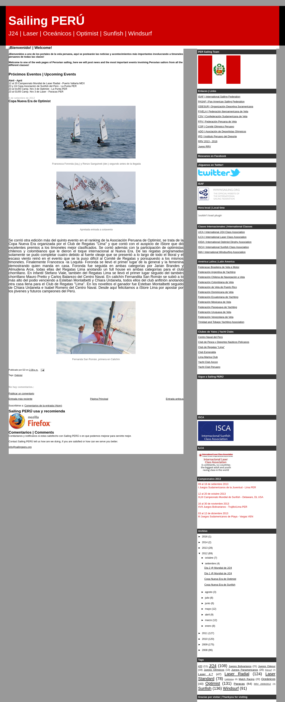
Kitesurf (268, 670)
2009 (205, 644)
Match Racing (247, 679)
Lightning (229, 679)
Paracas (239, 683)
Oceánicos (268, 679)
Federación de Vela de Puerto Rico (217, 287)
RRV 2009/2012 (262, 684)
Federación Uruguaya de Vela (214, 312)
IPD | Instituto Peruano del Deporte (217, 136)
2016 (205, 536)
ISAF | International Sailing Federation (219, 96)
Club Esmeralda (207, 352)
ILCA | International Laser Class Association (222, 237)
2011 (205, 633)
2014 (205, 542)
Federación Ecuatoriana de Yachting (218, 297)
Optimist (18, 375)
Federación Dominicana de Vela (216, 292)
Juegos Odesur (266, 666)
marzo (209, 620)
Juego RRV (204, 146)
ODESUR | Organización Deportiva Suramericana (225, 106)
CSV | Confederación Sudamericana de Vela (222, 116)
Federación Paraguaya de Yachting (217, 307)
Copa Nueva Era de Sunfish (219, 584)
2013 (205, 548)
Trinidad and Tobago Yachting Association (221, 322)
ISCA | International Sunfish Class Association (223, 247)
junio (208, 603)
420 (200, 666)
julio (207, 597)
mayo (208, 609)
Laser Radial (237, 674)
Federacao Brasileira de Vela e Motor (218, 267)
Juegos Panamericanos (244, 670)
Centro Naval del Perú (210, 337)
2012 (205, 553)
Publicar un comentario (21, 393)
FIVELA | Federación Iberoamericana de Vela (223, 111)
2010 (205, 639)
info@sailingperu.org (20, 447)
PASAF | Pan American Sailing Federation (221, 101)
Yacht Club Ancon (208, 362)
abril (207, 614)
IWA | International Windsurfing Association (222, 252)
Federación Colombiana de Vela (216, 282)
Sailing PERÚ (47, 20)
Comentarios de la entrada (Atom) (43, 405)
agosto (209, 592)
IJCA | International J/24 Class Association (221, 232)
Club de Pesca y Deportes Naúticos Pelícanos (223, 342)
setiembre (211, 563)
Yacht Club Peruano (209, 367)
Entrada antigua (174, 399)
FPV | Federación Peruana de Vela (217, 121)
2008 (205, 650)
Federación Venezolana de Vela (215, 317)
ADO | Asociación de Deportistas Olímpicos (222, 131)
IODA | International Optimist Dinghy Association (225, 242)
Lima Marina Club (208, 357)
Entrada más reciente (20, 399)
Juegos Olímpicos (214, 670)
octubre (209, 557)
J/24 (212, 666)
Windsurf (231, 688)
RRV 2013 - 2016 (207, 141)
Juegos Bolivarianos (240, 666)
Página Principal (99, 399)
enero (208, 626)
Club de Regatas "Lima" (211, 347)
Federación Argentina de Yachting (217, 272)
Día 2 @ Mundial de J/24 (218, 568)
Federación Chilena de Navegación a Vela (221, 277)
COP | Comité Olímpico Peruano (216, 126)
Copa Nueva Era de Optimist (220, 579)
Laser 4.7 (205, 674)
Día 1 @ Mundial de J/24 (218, 573)
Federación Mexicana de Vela (214, 302)
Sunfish (204, 688)
